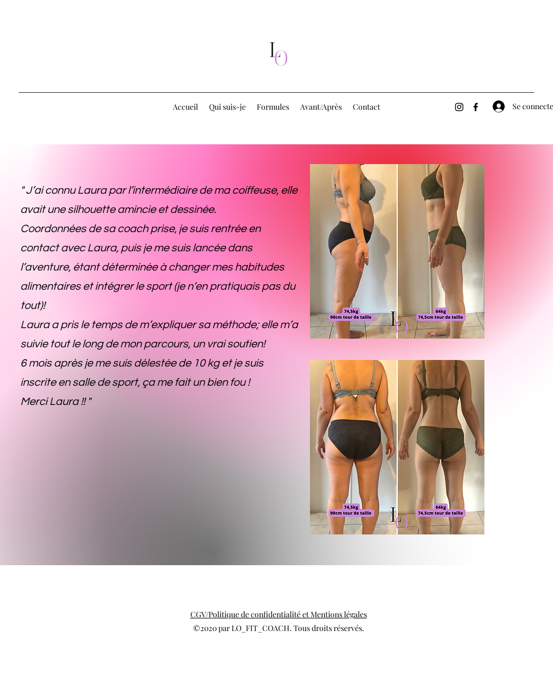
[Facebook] (475, 107)
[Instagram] (459, 107)
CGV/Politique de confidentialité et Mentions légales (278, 614)
